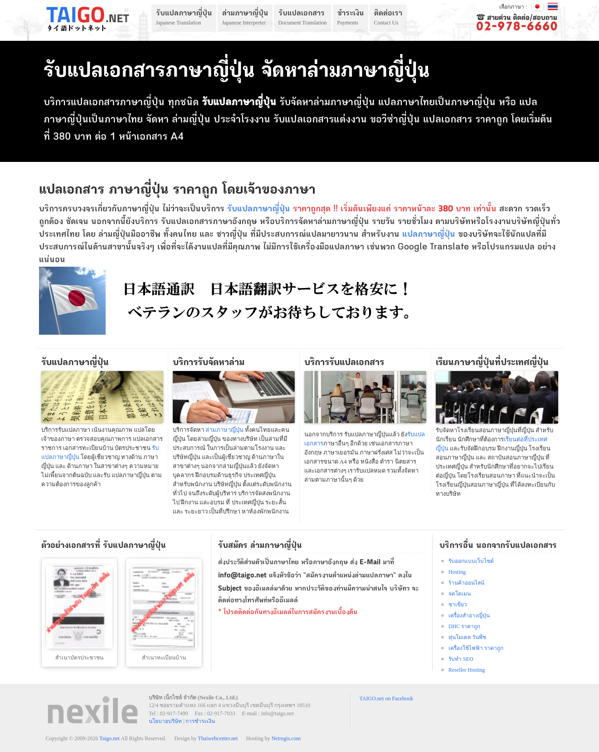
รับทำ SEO (460, 659)
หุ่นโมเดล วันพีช (467, 637)
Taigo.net (109, 738)
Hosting (457, 572)
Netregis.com (286, 738)
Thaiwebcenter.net (218, 738)
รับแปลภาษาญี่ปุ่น (258, 209)
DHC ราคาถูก (464, 626)
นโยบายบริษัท (165, 721)
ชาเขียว (457, 604)
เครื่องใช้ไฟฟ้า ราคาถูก (475, 648)
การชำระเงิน (200, 721)
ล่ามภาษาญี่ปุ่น (344, 103)
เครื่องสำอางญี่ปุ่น (469, 615)
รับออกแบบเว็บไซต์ (471, 561)
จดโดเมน (459, 594)
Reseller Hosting (466, 670)
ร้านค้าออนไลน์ (466, 583)
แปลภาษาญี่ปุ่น (428, 234)
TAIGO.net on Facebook (387, 698)
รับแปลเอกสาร (303, 120)
